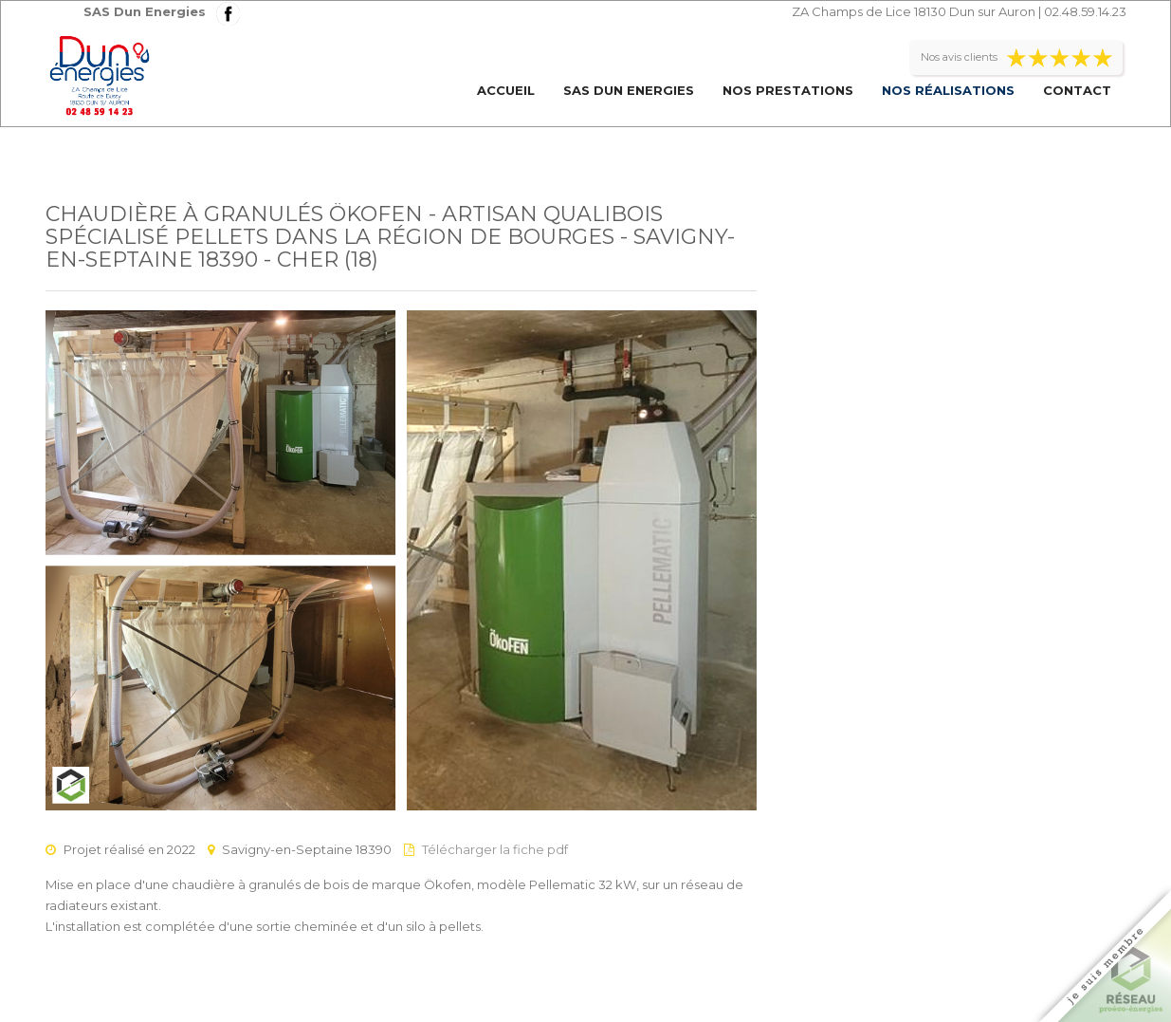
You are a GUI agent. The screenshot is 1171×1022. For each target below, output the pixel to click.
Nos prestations (788, 90)
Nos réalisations (948, 90)
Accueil (506, 90)
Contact (1077, 90)
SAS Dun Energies (628, 90)
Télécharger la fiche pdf (495, 849)
